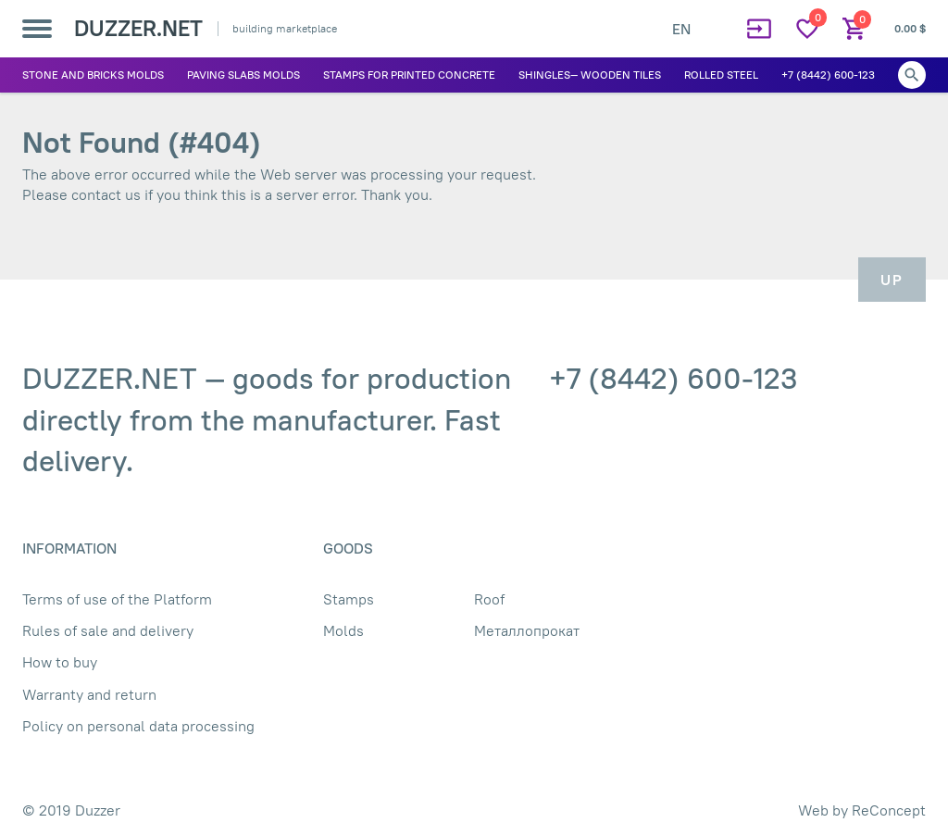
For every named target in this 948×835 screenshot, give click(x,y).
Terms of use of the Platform (117, 599)
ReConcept (889, 810)
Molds (343, 630)
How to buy (59, 662)
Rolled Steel (721, 74)
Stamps (348, 599)
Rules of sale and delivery (107, 630)
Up (892, 279)
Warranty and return (89, 694)
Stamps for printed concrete (409, 74)
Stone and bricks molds (93, 74)
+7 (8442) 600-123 (828, 74)
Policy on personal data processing (138, 726)
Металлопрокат (527, 630)
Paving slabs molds (243, 74)
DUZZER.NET (138, 28)
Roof (489, 599)
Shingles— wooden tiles (589, 74)
